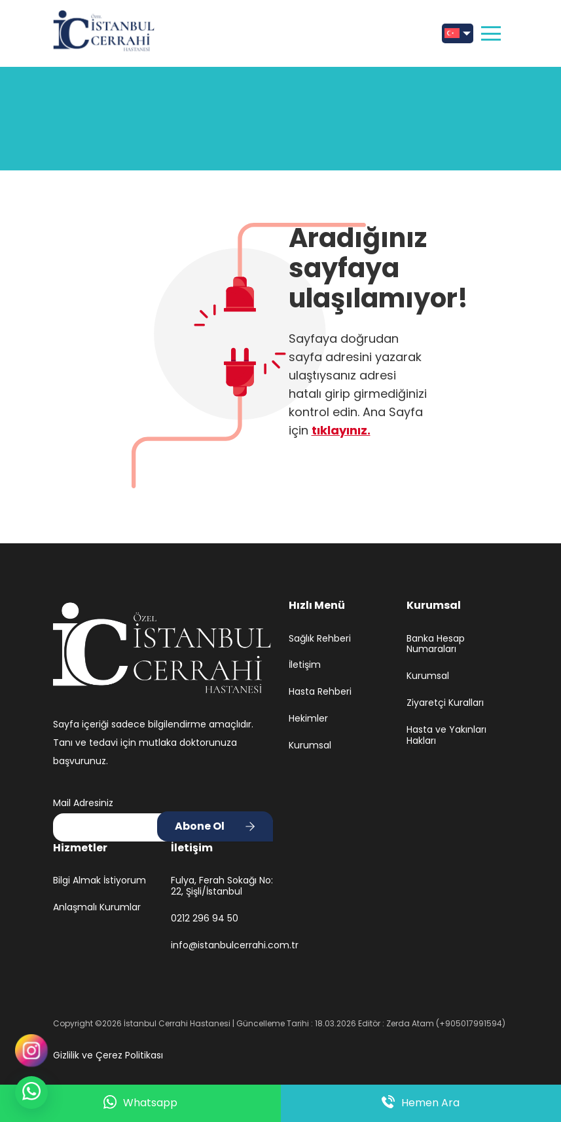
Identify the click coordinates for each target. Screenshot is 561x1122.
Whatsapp (140, 1103)
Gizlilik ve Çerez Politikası (108, 1055)
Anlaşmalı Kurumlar (97, 907)
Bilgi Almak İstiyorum (99, 880)
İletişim (305, 664)
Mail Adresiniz (83, 802)
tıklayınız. (341, 430)
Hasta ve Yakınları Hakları (446, 735)
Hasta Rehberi (320, 691)
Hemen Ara (421, 1103)
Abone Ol (200, 826)
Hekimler (308, 718)
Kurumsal (310, 745)
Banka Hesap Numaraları (436, 644)
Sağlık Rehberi (320, 638)
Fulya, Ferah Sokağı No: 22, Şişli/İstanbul (222, 886)
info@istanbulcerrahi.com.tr (222, 945)
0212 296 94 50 (204, 918)
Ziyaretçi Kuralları (445, 702)
